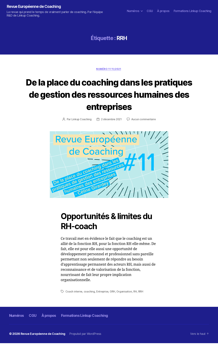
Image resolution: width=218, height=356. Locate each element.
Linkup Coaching (80, 132)
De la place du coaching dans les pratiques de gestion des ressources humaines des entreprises (109, 100)
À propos (163, 11)
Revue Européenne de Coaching (35, 7)
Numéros (133, 11)
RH (136, 304)
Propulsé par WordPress (87, 346)
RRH (141, 304)
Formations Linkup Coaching (192, 11)
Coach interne (74, 304)
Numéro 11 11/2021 (109, 69)
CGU (150, 11)
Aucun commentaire (144, 132)
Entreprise (103, 304)
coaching (89, 304)
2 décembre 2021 (111, 132)
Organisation (125, 304)
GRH (113, 304)
